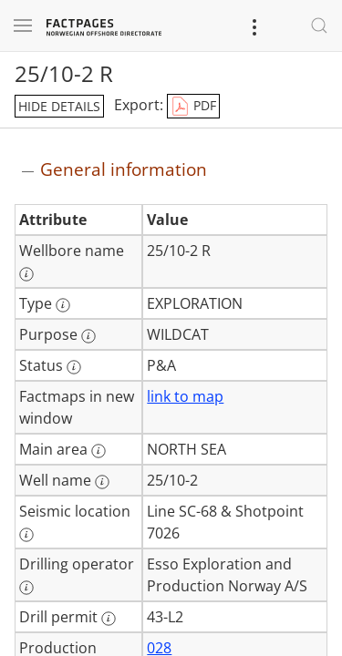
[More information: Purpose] (88, 336)
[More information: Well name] (102, 482)
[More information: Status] (74, 367)
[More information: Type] (63, 305)
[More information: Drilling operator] (26, 587)
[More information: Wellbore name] (26, 274)
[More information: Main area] (98, 451)
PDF (193, 107)
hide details (59, 106)
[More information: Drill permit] (108, 618)
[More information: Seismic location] (26, 535)
